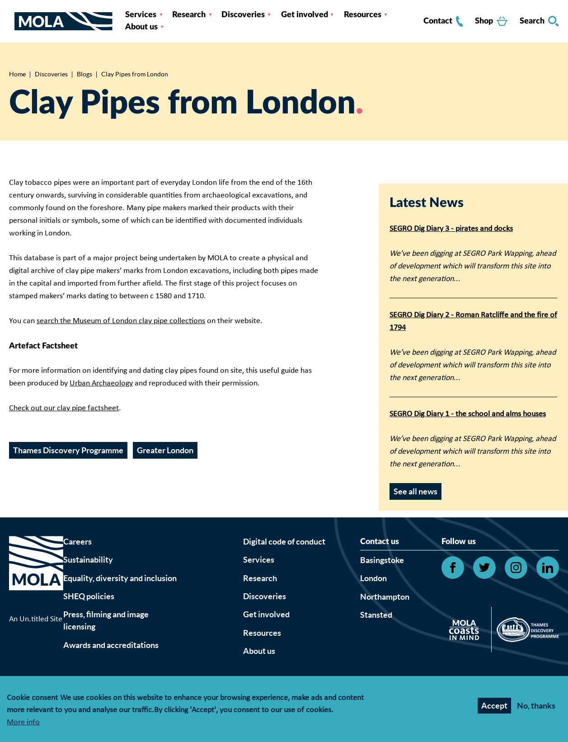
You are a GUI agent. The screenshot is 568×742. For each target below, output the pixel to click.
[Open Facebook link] (452, 567)
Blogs (84, 74)
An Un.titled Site (35, 619)
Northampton (384, 596)
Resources (362, 15)
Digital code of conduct (284, 541)
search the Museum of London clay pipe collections (121, 321)
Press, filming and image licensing (106, 620)
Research (189, 15)
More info (23, 723)
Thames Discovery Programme (68, 450)
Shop (491, 21)
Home (17, 74)
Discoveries (243, 15)
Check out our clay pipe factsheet (64, 408)
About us (141, 27)
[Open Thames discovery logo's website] (525, 631)
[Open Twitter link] (484, 567)
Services (140, 15)
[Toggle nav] (11, 21)
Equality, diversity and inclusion (120, 578)
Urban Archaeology (101, 383)
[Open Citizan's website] (466, 631)
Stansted (376, 615)
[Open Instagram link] (516, 567)
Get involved (304, 15)
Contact (443, 21)
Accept (494, 705)
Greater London (165, 450)
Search (539, 21)
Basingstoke (382, 560)
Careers (77, 541)
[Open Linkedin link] (547, 567)
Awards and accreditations (111, 645)
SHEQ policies (88, 596)
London (373, 578)
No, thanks (536, 705)
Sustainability (88, 559)
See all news (415, 491)
